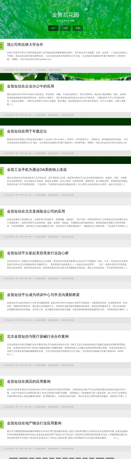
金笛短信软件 (53, 115)
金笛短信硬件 (40, 70)
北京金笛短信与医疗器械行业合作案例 (38, 336)
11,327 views (23, 407)
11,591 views (23, 115)
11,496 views (23, 153)
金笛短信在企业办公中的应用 (30, 86)
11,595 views (23, 195)
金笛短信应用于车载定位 (27, 131)
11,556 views (23, 365)
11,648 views (23, 70)
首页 (53, 28)
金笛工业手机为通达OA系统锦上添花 (37, 170)
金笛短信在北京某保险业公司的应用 (36, 211)
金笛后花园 (65, 15)
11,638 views (23, 320)
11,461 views (23, 448)
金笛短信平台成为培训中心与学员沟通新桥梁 (43, 295)
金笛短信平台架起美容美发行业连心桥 (38, 253)
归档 (65, 28)
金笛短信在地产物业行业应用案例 (34, 423)
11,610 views (23, 237)
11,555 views (23, 278)
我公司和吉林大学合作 (25, 44)
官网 (78, 28)
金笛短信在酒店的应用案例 (29, 381)
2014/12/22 (10, 70)
